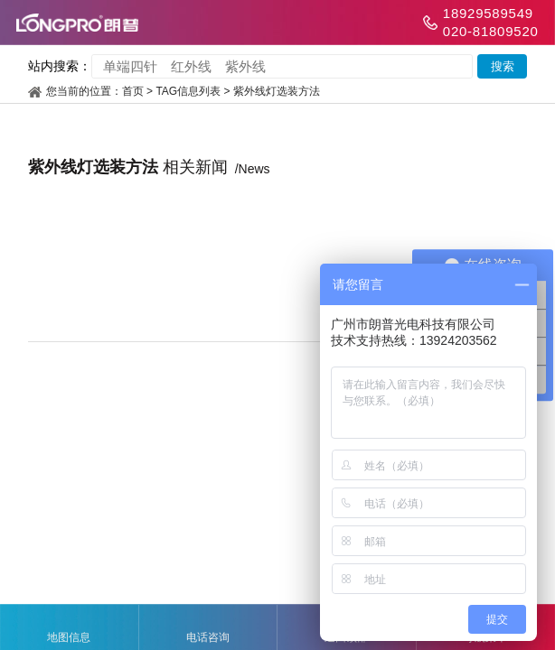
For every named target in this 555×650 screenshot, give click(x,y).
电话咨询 (208, 628)
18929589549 (488, 13)
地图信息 (68, 628)
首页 (133, 91)
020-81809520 (491, 31)
